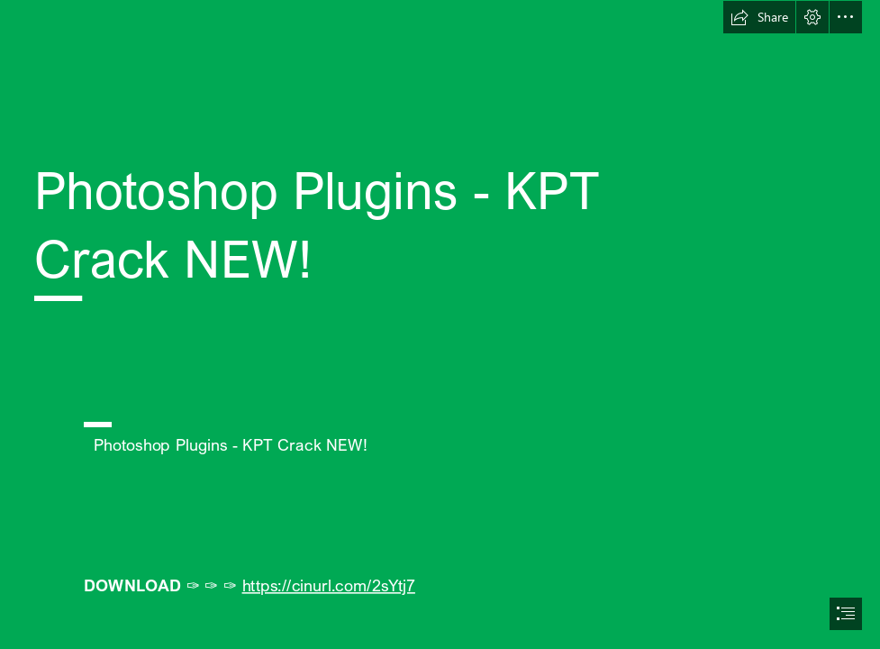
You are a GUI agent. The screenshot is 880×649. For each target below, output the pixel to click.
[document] (440, 324)
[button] (759, 17)
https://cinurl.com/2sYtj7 (328, 584)
